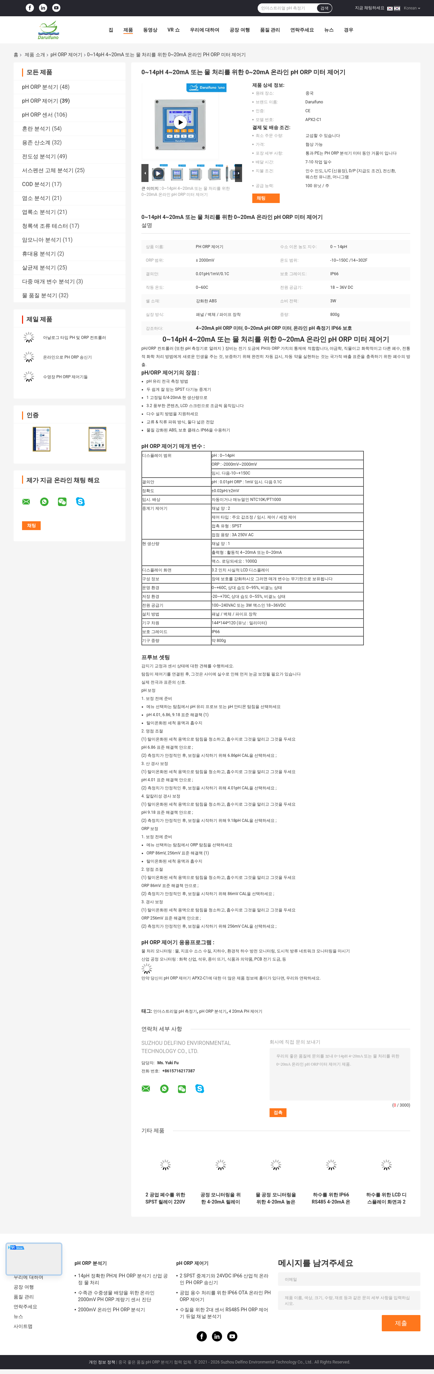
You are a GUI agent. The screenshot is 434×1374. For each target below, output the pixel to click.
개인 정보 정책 (102, 1362)
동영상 (150, 30)
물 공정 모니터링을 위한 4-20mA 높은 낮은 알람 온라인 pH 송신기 (276, 1198)
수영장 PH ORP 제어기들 (65, 377)
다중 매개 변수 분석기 (48, 281)
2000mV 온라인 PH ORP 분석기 (111, 1309)
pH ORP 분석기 (40, 87)
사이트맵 (23, 1326)
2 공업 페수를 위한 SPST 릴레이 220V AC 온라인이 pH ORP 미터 (165, 1198)
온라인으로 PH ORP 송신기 (67, 357)
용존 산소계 (36, 142)
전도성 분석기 (39, 156)
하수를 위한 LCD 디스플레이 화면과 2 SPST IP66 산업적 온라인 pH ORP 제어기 (386, 1198)
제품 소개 (35, 54)
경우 (348, 30)
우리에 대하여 (204, 30)
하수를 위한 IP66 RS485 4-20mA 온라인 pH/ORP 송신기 (331, 1198)
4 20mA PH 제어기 (246, 1011)
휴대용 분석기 (39, 253)
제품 (128, 30)
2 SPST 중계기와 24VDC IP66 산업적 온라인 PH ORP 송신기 (224, 1279)
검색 (324, 8)
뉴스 (329, 30)
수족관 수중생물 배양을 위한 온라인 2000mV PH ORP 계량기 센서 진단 (116, 1296)
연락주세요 (302, 30)
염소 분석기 (36, 198)
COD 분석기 (36, 184)
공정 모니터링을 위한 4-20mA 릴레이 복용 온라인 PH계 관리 (220, 1198)
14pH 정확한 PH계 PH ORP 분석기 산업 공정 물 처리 (123, 1279)
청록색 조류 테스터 (45, 226)
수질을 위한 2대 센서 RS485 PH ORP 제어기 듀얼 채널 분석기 (224, 1313)
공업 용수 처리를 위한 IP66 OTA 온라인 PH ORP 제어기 (225, 1296)
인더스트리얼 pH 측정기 (175, 1011)
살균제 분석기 (39, 267)
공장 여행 (240, 30)
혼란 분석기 (36, 128)
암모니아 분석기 (41, 240)
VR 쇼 (173, 30)
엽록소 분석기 (39, 212)
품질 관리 (270, 30)
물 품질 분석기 (39, 295)
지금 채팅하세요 (369, 7)
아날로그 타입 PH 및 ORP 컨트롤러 (74, 337)
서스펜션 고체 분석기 (48, 170)
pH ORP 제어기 (66, 54)
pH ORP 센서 (37, 115)
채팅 (261, 198)
